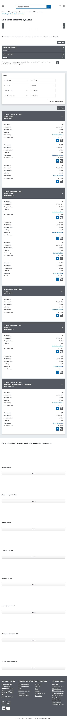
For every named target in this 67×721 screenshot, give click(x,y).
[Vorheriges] (3, 26)
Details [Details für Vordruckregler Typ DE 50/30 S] (33, 668)
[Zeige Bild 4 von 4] (36, 29)
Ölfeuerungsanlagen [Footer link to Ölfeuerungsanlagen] (23, 691)
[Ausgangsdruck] (15, 85)
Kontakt (37, 691)
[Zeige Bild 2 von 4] (32, 29)
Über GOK (38, 684)
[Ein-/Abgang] (42, 90)
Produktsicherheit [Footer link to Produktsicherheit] (56, 702)
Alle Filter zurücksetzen (56, 101)
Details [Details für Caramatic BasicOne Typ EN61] (33, 640)
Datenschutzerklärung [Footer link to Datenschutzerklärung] (58, 686)
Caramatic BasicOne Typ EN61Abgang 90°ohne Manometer (13, 327)
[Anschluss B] (42, 80)
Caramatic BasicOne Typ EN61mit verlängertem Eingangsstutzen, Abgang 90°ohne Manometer (17, 384)
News (36, 689)
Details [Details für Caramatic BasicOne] (33, 556)
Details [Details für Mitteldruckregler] (33, 529)
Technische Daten (8, 54)
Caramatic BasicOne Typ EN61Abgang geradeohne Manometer (13, 193)
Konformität (6, 50)
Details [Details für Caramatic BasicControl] (33, 612)
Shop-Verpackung (58, 175)
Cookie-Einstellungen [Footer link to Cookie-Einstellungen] (58, 704)
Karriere (37, 686)
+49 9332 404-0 (8, 688)
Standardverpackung (57, 134)
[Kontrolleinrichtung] (15, 95)
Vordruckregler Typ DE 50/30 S (10, 661)
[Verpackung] (42, 95)
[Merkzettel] (60, 6)
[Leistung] (42, 85)
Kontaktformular (6, 703)
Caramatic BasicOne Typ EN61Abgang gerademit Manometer (13, 116)
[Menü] (3, 6)
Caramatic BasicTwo (7, 578)
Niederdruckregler (6, 467)
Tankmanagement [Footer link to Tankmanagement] (23, 693)
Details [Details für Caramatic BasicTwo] (33, 584)
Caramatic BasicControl (8, 606)
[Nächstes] (64, 26)
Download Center (40, 693)
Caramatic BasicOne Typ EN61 (10, 633)
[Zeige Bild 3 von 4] (34, 29)
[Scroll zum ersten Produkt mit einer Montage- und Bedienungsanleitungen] (57, 62)
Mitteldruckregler (6, 522)
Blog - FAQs (38, 696)
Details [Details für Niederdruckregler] (33, 473)
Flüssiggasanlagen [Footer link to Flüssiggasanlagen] (23, 684)
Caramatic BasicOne (7, 550)
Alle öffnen (61, 42)
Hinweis (5, 57)
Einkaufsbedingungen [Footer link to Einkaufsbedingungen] (58, 693)
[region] (33, 27)
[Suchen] (49, 7)
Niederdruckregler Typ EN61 (9, 495)
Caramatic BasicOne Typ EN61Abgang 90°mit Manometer (13, 291)
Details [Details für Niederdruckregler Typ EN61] (33, 501)
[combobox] (31, 7)
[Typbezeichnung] (15, 90)
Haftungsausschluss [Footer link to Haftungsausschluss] (57, 695)
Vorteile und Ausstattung (9, 47)
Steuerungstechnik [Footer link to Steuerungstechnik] (23, 695)
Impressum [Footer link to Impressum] (55, 684)
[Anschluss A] (15, 80)
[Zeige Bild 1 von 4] (30, 29)
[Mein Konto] (64, 6)
